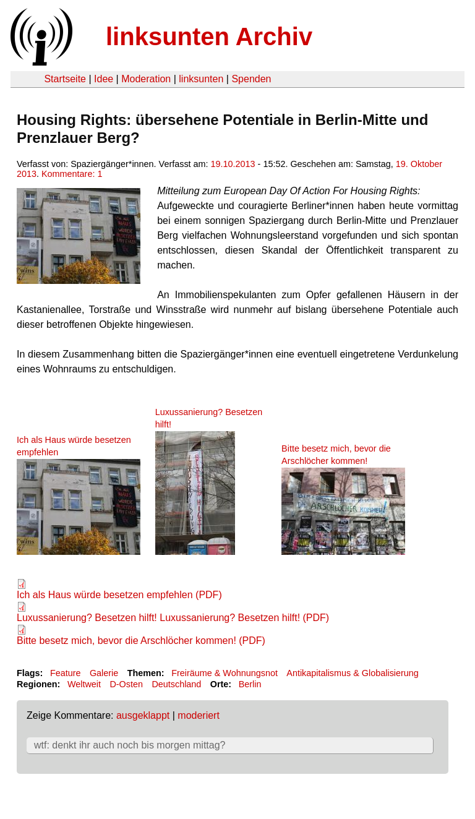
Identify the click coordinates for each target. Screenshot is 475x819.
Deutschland (176, 684)
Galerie (104, 673)
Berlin (250, 684)
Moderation (146, 79)
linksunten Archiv (209, 36)
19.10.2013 (233, 164)
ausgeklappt (142, 715)
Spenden (251, 79)
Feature (65, 673)
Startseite (65, 79)
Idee (103, 79)
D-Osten (126, 684)
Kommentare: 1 (71, 174)
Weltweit (84, 684)
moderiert (199, 715)
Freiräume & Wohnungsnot (224, 673)
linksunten (201, 79)
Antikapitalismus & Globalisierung (352, 673)
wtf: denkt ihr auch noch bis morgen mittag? (130, 745)
